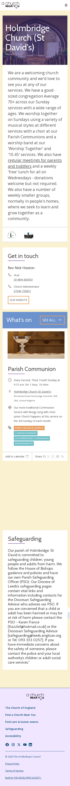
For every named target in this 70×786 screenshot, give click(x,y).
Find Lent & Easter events (21, 722)
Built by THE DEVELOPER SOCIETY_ (23, 777)
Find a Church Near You (20, 715)
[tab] (17, 456)
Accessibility (13, 736)
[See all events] (52, 320)
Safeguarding (14, 729)
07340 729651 (22, 291)
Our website (18, 300)
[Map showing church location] (35, 495)
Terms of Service (14, 770)
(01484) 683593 (23, 279)
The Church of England (20, 708)
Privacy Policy (12, 763)
